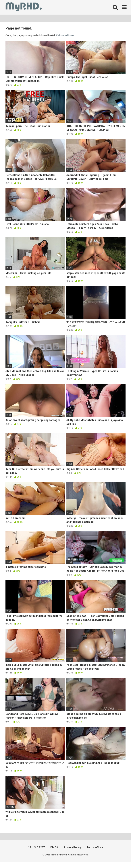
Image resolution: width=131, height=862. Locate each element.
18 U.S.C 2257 (36, 847)
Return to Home (65, 35)
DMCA (54, 847)
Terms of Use (95, 847)
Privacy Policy (72, 847)
